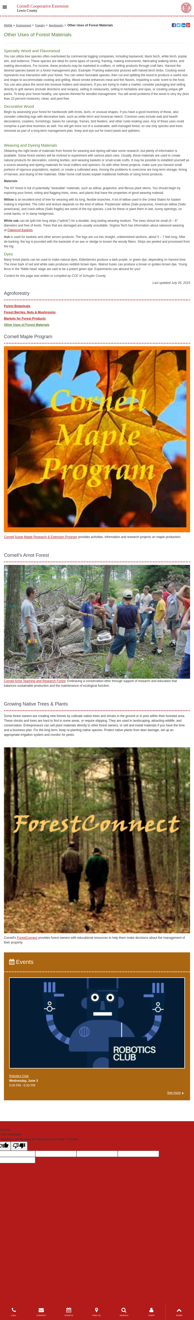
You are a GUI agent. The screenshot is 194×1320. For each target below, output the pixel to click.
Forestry (40, 129)
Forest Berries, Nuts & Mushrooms (30, 417)
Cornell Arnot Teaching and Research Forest (35, 785)
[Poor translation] (19, 1250)
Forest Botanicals (17, 411)
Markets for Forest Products (25, 423)
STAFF (151, 1312)
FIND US (96, 1312)
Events (21, 1066)
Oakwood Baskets (20, 334)
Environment (23, 129)
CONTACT (41, 1312)
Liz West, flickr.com (174, 108)
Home (8, 130)
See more (174, 1197)
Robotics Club (19, 1180)
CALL (13, 1312)
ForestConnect (27, 1042)
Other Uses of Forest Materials (26, 429)
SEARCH (124, 1312)
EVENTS (68, 1312)
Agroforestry (56, 129)
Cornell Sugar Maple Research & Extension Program (40, 641)
